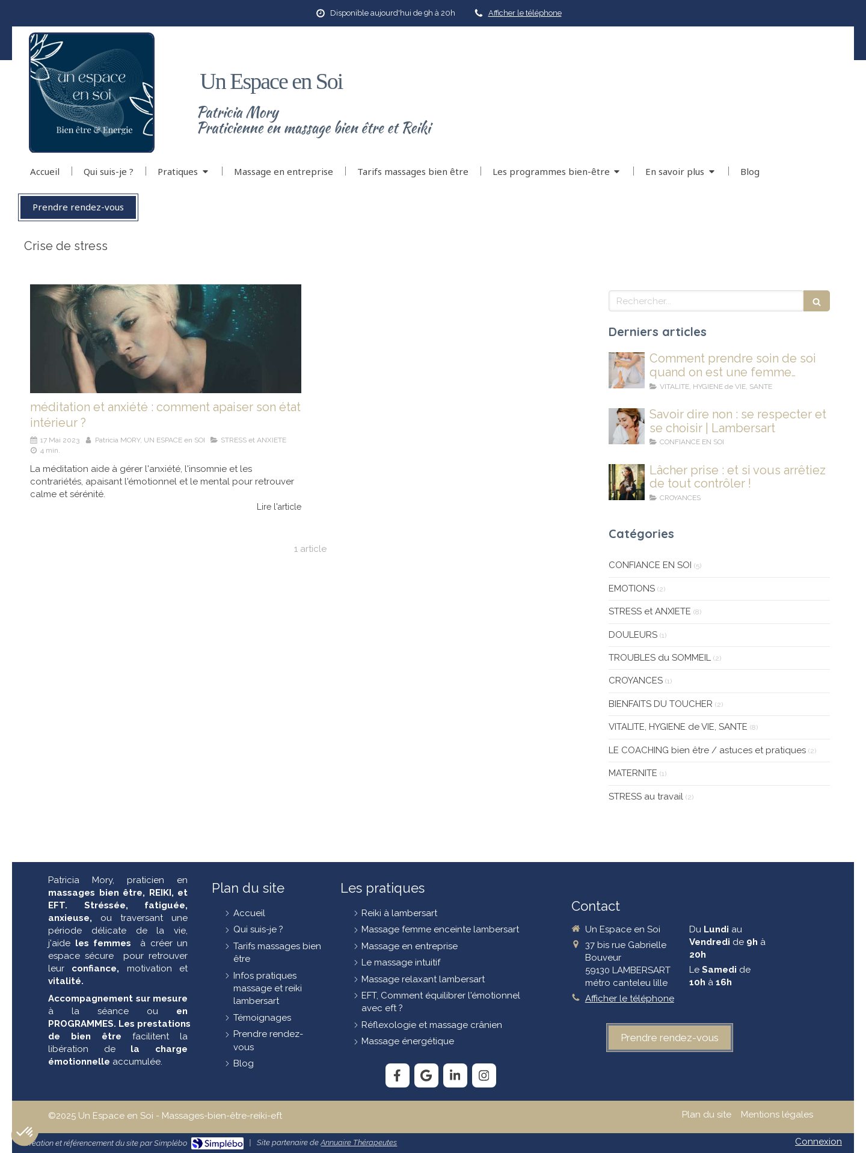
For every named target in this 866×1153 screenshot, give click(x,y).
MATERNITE (633, 773)
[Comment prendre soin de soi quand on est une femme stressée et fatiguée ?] (627, 370)
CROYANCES (636, 680)
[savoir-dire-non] (627, 426)
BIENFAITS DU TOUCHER (661, 704)
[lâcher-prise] (627, 482)
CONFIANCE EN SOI (650, 565)
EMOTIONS (632, 588)
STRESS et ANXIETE (650, 611)
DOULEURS (633, 634)
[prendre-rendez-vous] (669, 1037)
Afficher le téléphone (525, 12)
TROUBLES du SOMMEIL (660, 657)
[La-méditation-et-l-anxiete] (165, 338)
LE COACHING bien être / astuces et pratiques (707, 750)
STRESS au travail (646, 796)
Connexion (818, 1141)
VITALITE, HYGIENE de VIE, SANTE (678, 726)
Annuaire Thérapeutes (359, 1142)
